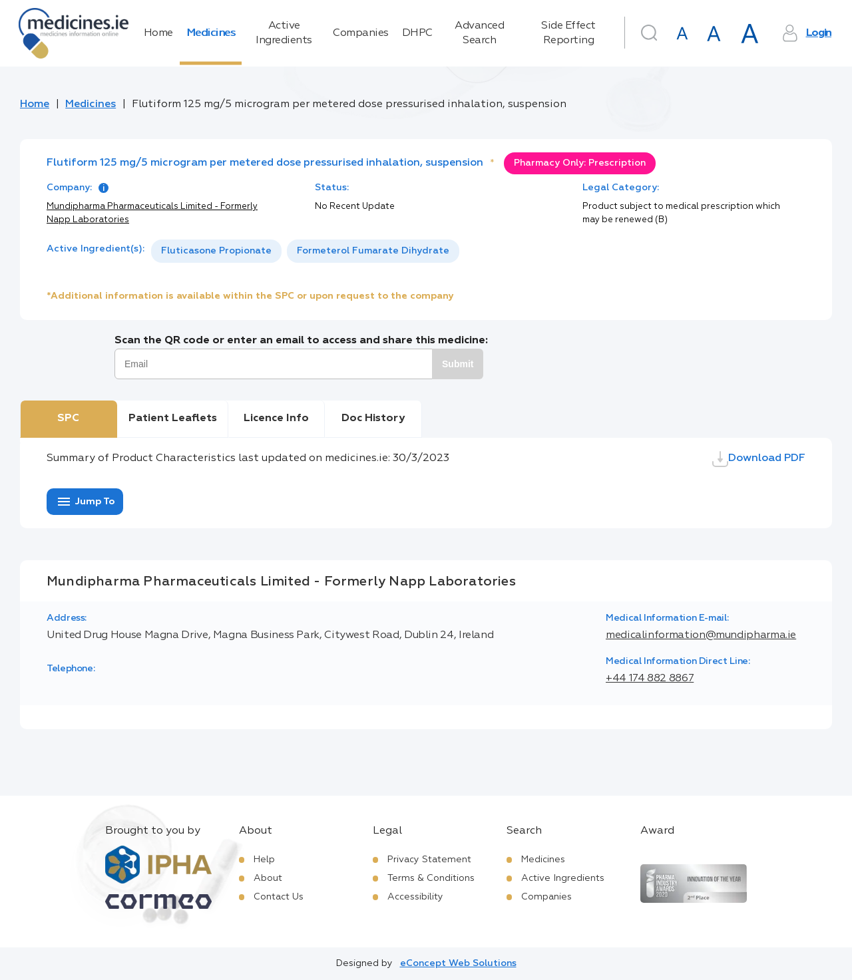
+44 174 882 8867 (650, 678)
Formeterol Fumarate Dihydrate (373, 250)
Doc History (373, 418)
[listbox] (305, 251)
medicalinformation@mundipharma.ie (701, 635)
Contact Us (279, 896)
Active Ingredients (284, 33)
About (268, 878)
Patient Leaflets (172, 418)
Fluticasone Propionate (216, 250)
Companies (361, 33)
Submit (457, 364)
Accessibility (415, 896)
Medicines (211, 33)
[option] (216, 251)
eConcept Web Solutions (458, 963)
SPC (68, 418)
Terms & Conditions (431, 878)
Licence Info (276, 418)
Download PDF (758, 459)
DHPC (417, 33)
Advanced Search (479, 33)
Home (158, 33)
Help (264, 859)
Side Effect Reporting (568, 33)
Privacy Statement (429, 859)
